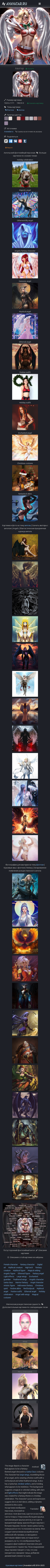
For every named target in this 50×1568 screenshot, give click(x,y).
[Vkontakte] (15, 141)
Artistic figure (9, 1285)
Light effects (9, 1276)
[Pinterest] (20, 141)
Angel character (36, 1282)
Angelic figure (9, 1273)
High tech (29, 1267)
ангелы (28, 525)
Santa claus (8, 1282)
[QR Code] (6, 141)
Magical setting (33, 1270)
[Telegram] (11, 141)
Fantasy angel (38, 1273)
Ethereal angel (30, 1291)
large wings (24, 1475)
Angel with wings (22, 1294)
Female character (11, 1264)
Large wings (21, 1276)
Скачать (30, 69)
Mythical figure (19, 1270)
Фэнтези (9, 110)
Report (9, 148)
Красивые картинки (14, 1565)
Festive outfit (16, 1291)
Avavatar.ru (8, 132)
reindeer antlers (24, 1484)
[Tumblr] (25, 141)
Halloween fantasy (25, 1285)
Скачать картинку (35, 103)
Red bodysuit (28, 1288)
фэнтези (40, 865)
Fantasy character (27, 1264)
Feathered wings (20, 1279)
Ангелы (20, 110)
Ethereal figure (23, 1273)
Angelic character (36, 1279)
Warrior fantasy (21, 1282)
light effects (13, 1493)
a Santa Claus (30, 1472)
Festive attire (15, 1288)
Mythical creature (15, 1267)
